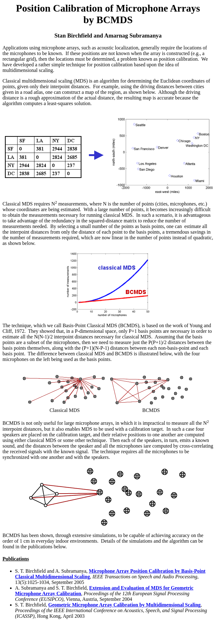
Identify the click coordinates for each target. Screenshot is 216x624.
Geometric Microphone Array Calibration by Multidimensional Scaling (124, 604)
